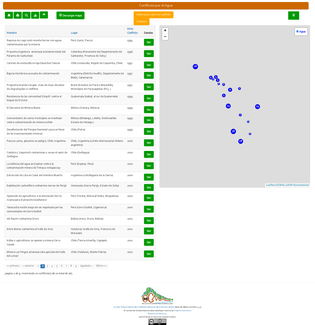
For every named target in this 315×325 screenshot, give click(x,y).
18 (240, 141)
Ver (149, 42)
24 (228, 105)
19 (257, 106)
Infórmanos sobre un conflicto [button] (153, 14)
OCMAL (280, 185)
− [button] (165, 37)
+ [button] (165, 31)
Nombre (12, 33)
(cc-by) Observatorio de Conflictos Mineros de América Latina (144, 307)
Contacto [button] (141, 21)
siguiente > (86, 266)
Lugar (74, 33)
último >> (101, 266)
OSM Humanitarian (297, 185)
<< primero (12, 266)
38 (233, 131)
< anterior (28, 266)
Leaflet (270, 185)
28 (195, 66)
